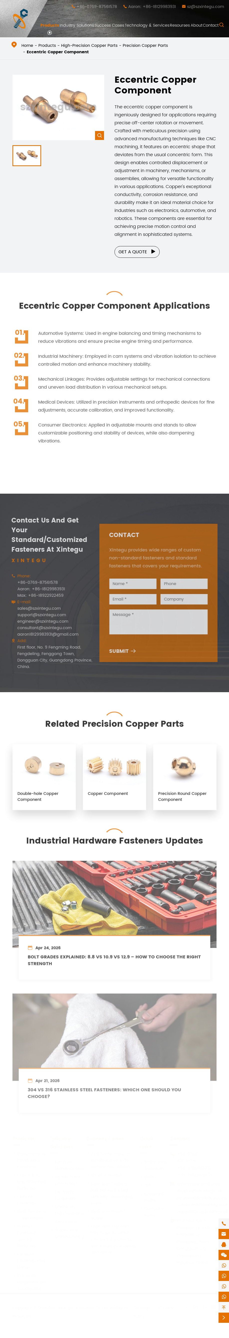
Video (147, 1176)
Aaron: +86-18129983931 (152, 6)
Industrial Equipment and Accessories (30, 1281)
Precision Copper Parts (145, 45)
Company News (151, 1211)
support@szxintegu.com (38, 615)
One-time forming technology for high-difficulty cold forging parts (109, 1193)
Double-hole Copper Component (37, 800)
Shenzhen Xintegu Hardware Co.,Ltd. (73, 1307)
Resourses (180, 25)
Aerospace (63, 1221)
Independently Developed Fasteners (29, 1159)
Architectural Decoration (65, 1179)
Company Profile (151, 1196)
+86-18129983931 (193, 1167)
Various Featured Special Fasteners (24, 1236)
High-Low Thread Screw (105, 1214)
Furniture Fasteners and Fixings (28, 1260)
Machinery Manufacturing (67, 1209)
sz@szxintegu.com (205, 6)
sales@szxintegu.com (36, 608)
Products (49, 25)
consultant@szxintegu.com (41, 628)
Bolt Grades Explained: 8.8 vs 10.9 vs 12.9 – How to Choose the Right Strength (114, 963)
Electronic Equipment (63, 1194)
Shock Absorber (104, 1174)
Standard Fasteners (24, 1199)
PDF (145, 1185)
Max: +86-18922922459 (37, 595)
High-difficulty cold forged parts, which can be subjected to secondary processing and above (110, 1239)
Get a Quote (137, 252)
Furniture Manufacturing (67, 1164)
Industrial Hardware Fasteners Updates (114, 838)
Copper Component (108, 797)
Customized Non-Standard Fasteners (29, 1181)
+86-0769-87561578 (97, 6)
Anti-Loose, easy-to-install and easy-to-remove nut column (109, 1159)
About (196, 25)
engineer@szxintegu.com (39, 621)
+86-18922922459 (195, 1174)
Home (27, 45)
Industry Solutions (77, 25)
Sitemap (141, 1307)
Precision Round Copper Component (182, 800)
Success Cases (109, 25)
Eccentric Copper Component (58, 52)
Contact (211, 25)
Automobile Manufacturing (67, 1232)
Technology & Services (147, 25)
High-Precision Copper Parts (89, 45)
